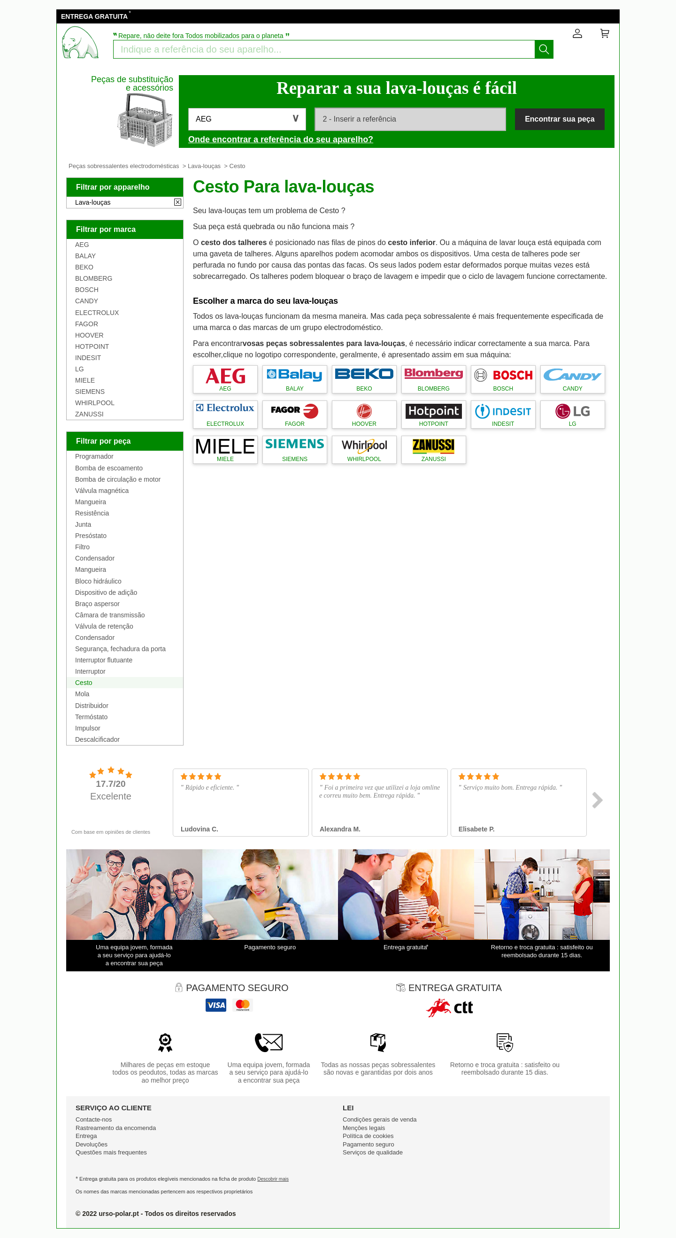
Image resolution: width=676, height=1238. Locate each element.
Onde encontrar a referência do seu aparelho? (280, 139)
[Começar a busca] (544, 49)
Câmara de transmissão (110, 615)
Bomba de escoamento (109, 468)
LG (79, 369)
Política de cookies (368, 1135)
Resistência (92, 513)
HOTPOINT (92, 346)
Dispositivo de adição (106, 592)
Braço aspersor (97, 603)
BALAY (85, 256)
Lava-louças (204, 165)
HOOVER (89, 335)
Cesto (83, 682)
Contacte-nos (94, 1119)
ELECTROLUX (97, 312)
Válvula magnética (102, 490)
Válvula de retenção (104, 626)
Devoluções (92, 1144)
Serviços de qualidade (373, 1152)
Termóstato (91, 717)
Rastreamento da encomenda (116, 1127)
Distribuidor (91, 705)
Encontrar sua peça (560, 119)
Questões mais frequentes (111, 1152)
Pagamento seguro (368, 1144)
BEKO (84, 267)
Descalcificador (97, 739)
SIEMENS (90, 391)
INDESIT (88, 357)
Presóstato (91, 535)
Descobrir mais (273, 1179)
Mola (82, 694)
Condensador (95, 558)
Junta (83, 524)
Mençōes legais (364, 1127)
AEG (82, 244)
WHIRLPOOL (95, 403)
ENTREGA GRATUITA (94, 16)
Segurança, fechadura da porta (120, 649)
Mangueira (90, 502)
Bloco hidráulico (98, 581)
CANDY (86, 301)
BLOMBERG (93, 278)
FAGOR (86, 324)
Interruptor (90, 671)
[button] (247, 119)
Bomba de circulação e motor (118, 479)
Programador (94, 456)
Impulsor (87, 728)
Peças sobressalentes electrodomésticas (124, 165)
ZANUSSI (89, 414)
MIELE (85, 380)
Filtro (82, 547)
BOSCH (87, 289)
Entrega (86, 1135)
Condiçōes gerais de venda (380, 1119)
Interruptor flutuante (103, 660)
